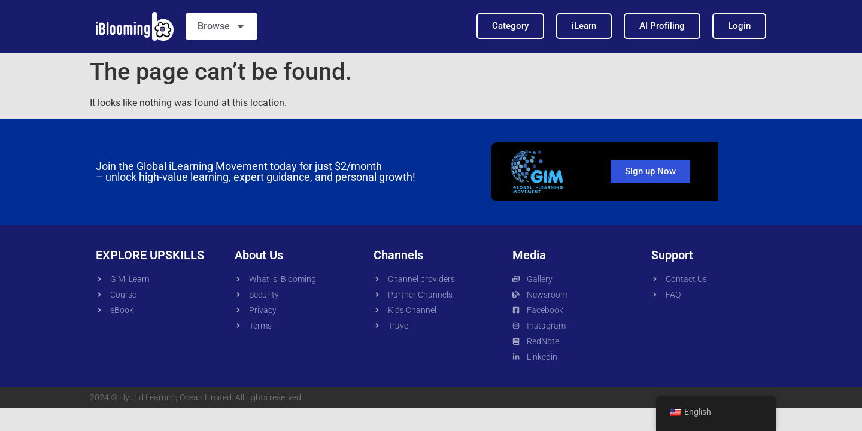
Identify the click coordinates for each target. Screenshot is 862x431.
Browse (221, 26)
